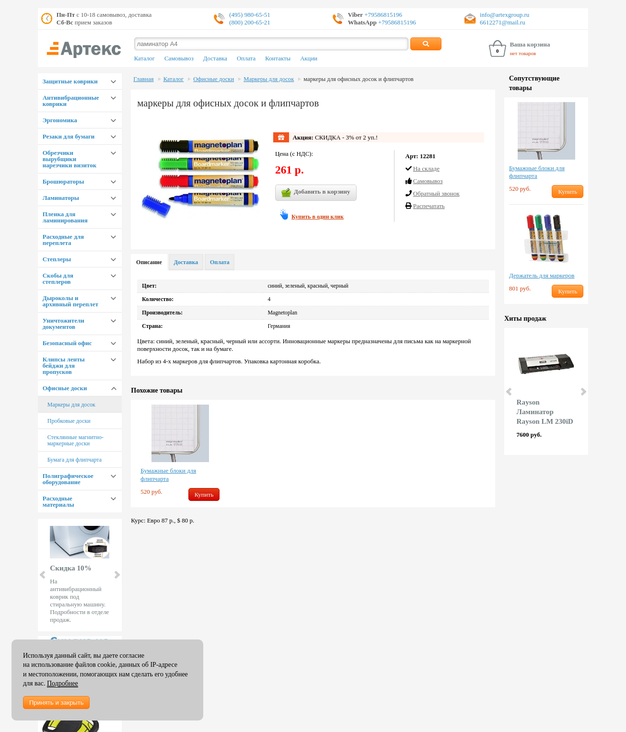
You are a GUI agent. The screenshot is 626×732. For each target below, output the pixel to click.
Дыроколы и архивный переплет (70, 301)
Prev (43, 574)
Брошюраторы (63, 181)
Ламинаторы (61, 197)
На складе (426, 168)
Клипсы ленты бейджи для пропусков (64, 365)
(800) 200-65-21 (249, 22)
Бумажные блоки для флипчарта (168, 474)
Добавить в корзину (315, 193)
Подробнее (62, 683)
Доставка (215, 58)
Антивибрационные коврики (71, 100)
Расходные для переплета (63, 239)
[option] (180, 453)
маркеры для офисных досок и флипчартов (358, 79)
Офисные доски (65, 388)
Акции (308, 58)
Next (116, 574)
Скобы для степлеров (58, 278)
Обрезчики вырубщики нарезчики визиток (69, 159)
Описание (149, 262)
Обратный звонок (436, 193)
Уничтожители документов (63, 323)
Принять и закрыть (56, 702)
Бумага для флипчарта (74, 459)
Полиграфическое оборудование (68, 479)
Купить (204, 494)
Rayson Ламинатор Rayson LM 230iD (545, 411)
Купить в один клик (317, 216)
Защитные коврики (70, 81)
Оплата (246, 58)
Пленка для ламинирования (65, 217)
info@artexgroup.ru (504, 14)
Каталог (144, 58)
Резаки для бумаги (69, 136)
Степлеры (57, 259)
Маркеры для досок (71, 404)
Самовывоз (179, 58)
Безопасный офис (67, 343)
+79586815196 (382, 14)
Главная (143, 79)
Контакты (277, 58)
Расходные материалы (58, 501)
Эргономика (60, 120)
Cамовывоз (428, 181)
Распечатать (429, 205)
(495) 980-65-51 (249, 14)
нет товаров (523, 53)
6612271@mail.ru (502, 22)
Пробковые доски (69, 421)
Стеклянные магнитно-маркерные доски (75, 440)
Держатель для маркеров (541, 275)
